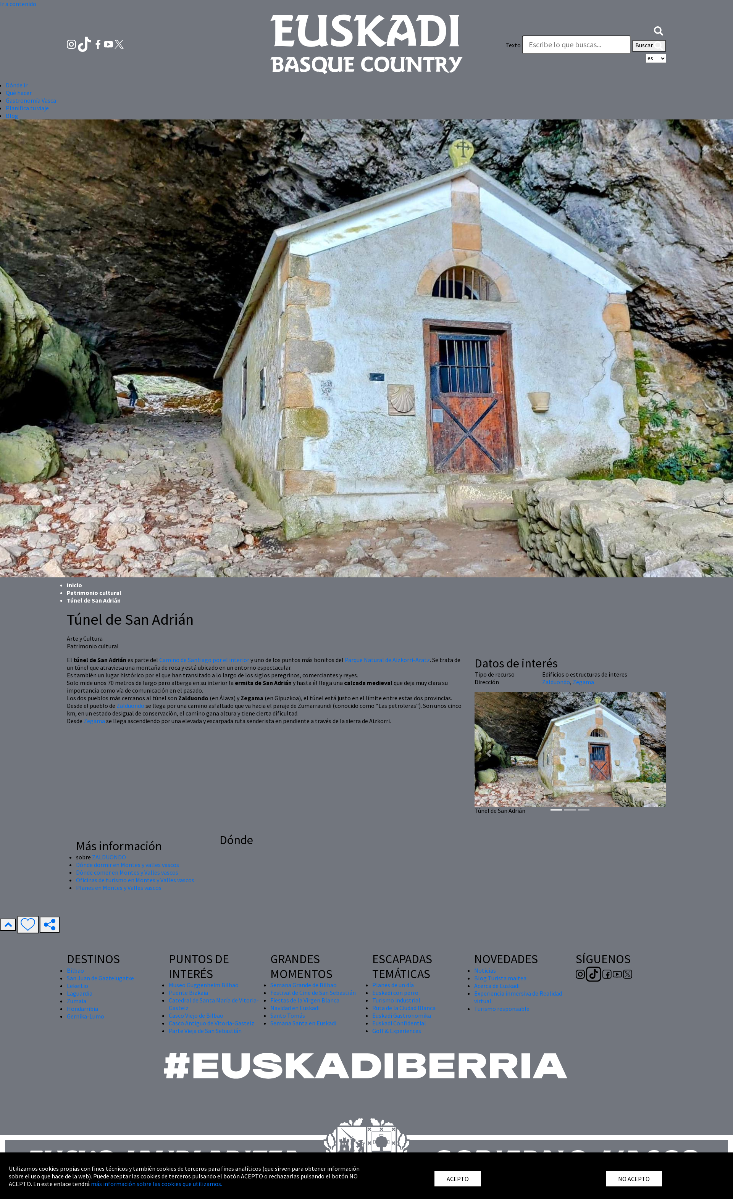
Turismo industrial (396, 1000)
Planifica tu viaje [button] (27, 108)
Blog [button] (12, 115)
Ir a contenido (18, 4)
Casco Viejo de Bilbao (196, 1015)
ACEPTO (458, 1179)
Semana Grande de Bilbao (303, 985)
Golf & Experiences (396, 1031)
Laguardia (79, 993)
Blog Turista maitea (500, 978)
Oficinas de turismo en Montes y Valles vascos (135, 880)
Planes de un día (393, 985)
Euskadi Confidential (399, 1023)
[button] (658, 30)
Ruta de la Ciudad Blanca (404, 1008)
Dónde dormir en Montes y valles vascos (127, 865)
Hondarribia (82, 1008)
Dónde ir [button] (16, 85)
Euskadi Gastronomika (401, 1015)
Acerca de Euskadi (497, 985)
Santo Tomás (287, 1015)
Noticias (485, 970)
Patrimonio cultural (94, 592)
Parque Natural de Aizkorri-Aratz (387, 660)
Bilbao (75, 970)
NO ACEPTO (634, 1179)
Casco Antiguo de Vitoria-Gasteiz (211, 1023)
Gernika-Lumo (85, 1016)
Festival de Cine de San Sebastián (313, 992)
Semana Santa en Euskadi (303, 1023)
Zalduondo (130, 705)
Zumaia (76, 1001)
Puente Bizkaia (188, 992)
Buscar (649, 45)
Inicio (74, 585)
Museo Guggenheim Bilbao (204, 985)
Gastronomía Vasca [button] (31, 100)
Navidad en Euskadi (295, 1008)
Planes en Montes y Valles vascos (118, 887)
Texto (513, 45)
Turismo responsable (502, 1008)
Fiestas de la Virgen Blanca (304, 1000)
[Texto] (576, 44)
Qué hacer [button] (19, 93)
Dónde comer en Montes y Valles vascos (127, 872)
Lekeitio (77, 985)
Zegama (94, 721)
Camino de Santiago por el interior (204, 660)
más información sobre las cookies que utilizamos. (156, 1184)
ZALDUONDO (109, 857)
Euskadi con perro (395, 992)
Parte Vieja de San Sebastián (205, 1031)
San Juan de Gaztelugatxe (100, 978)
